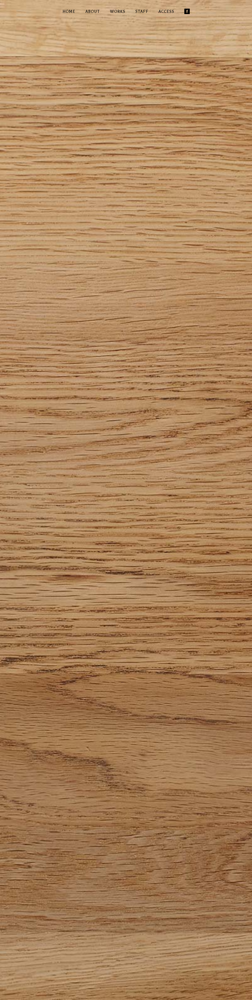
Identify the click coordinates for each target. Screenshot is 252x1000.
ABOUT (92, 11)
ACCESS (166, 11)
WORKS (117, 11)
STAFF (141, 11)
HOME (69, 11)
